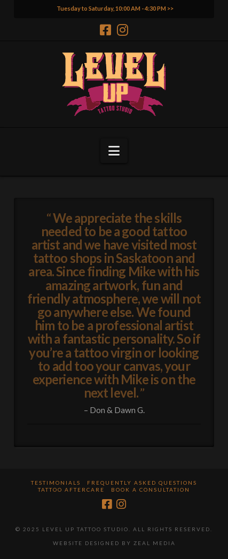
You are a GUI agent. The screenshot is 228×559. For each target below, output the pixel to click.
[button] (114, 150)
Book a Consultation (150, 489)
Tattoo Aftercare (71, 489)
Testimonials (56, 482)
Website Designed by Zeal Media (114, 543)
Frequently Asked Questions (142, 482)
